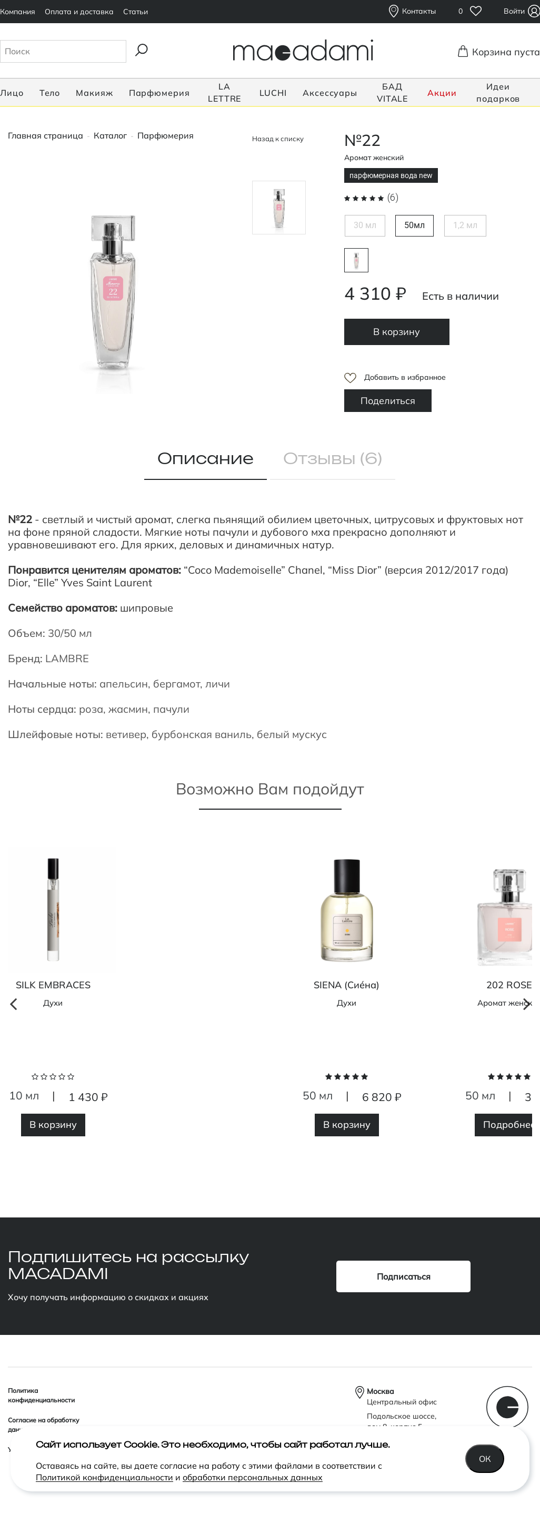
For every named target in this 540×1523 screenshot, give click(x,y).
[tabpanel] (346, 998)
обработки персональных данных (253, 1477)
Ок (485, 1458)
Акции (442, 92)
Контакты (419, 11)
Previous (13, 1150)
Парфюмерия (159, 92)
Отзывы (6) (332, 459)
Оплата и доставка (79, 11)
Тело (50, 92)
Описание (205, 459)
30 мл (365, 225)
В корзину (396, 332)
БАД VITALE (392, 92)
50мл (414, 225)
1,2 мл (465, 225)
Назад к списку (278, 138)
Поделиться (388, 401)
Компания (17, 11)
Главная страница (45, 135)
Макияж (94, 92)
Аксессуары (330, 92)
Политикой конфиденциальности (104, 1477)
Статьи (135, 11)
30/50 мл (70, 633)
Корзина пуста (503, 51)
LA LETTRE (224, 92)
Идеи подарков (498, 92)
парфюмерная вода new (356, 260)
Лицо (12, 92)
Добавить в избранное (405, 377)
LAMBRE (67, 658)
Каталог (110, 135)
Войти (515, 11)
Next (527, 1150)
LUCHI (273, 92)
